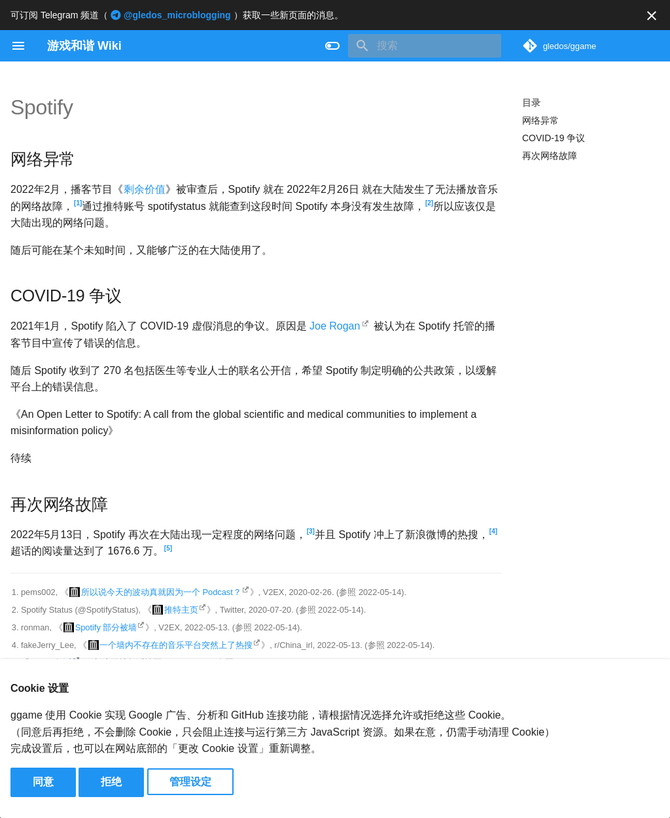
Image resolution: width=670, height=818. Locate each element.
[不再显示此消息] (652, 16)
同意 (43, 781)
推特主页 (181, 610)
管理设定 (190, 781)
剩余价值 (145, 189)
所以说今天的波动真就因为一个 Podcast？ (161, 592)
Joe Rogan (334, 326)
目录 (531, 102)
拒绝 (111, 781)
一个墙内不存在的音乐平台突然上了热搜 (176, 645)
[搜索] (424, 46)
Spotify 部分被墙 (106, 627)
